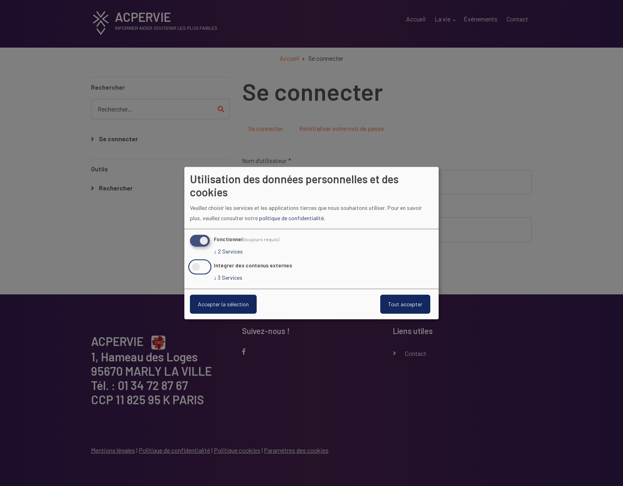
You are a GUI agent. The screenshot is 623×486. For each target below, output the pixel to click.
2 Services (228, 251)
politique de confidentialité (291, 218)
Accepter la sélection (223, 304)
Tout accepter (405, 304)
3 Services (228, 278)
